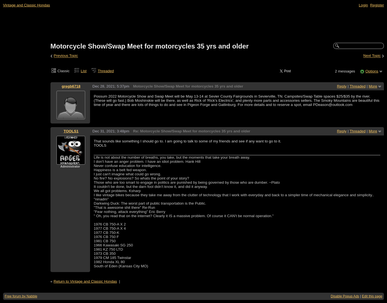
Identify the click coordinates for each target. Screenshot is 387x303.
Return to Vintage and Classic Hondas (85, 281)
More (373, 86)
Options (371, 71)
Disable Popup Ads (345, 296)
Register (377, 5)
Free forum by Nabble (21, 296)
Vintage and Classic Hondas (26, 5)
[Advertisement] (193, 25)
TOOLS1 (71, 131)
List (84, 71)
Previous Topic (66, 56)
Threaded (106, 71)
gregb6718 (71, 86)
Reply (342, 86)
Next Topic (372, 56)
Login (363, 5)
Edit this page (372, 296)
